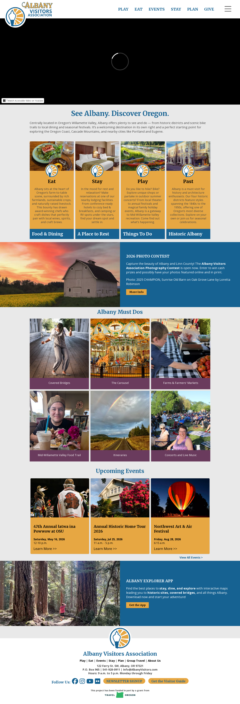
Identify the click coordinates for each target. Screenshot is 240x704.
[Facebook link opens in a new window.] (75, 682)
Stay (112, 660)
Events (101, 660)
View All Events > (191, 557)
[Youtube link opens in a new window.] (90, 682)
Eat (90, 660)
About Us (154, 660)
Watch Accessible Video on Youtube (25, 100)
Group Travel (136, 660)
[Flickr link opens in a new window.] (99, 682)
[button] (228, 14)
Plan (121, 660)
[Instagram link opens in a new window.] (83, 682)
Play (82, 660)
